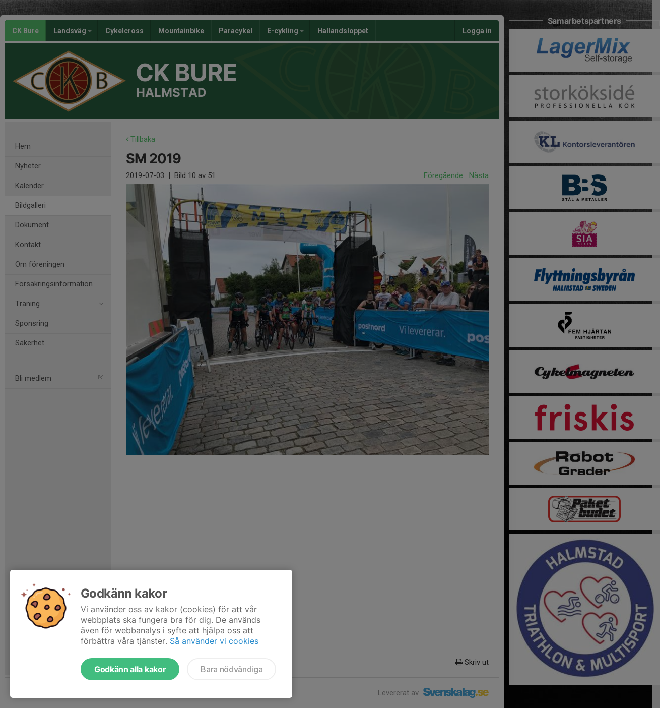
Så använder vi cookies (214, 641)
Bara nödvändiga (231, 669)
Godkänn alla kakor (130, 669)
